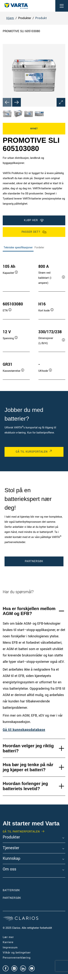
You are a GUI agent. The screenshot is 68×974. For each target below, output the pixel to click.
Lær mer (8, 937)
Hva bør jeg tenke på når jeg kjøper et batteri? (28, 767)
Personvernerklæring (16, 958)
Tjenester (11, 848)
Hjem (10, 18)
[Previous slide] (7, 102)
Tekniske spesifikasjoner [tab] (18, 247)
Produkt (41, 18)
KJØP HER (34, 220)
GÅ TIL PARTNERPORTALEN (21, 832)
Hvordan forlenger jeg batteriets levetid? (25, 786)
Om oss (9, 869)
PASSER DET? (34, 232)
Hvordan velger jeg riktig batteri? (28, 748)
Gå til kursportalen (32, 452)
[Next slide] (16, 102)
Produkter (11, 837)
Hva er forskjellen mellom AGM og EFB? (29, 611)
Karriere (8, 942)
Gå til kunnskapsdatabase (24, 729)
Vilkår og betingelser (17, 953)
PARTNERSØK (34, 561)
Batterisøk (11, 890)
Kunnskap (11, 858)
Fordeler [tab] (39, 247)
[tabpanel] (34, 318)
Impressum (10, 947)
